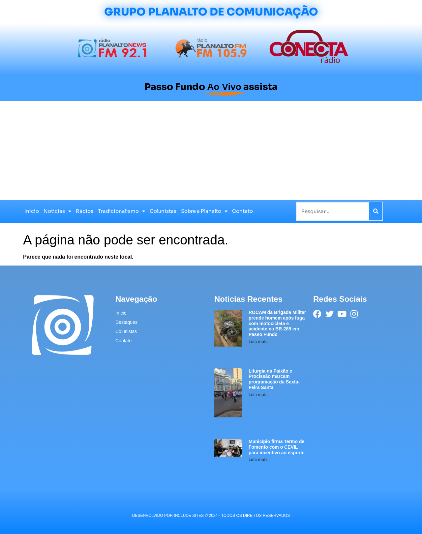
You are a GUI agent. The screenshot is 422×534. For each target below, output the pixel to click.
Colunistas (163, 211)
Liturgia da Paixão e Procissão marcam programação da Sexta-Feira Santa (274, 379)
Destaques (126, 322)
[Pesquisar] (375, 211)
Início (31, 211)
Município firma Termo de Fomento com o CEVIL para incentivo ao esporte (277, 447)
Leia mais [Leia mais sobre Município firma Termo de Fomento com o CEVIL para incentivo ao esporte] (258, 459)
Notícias (57, 211)
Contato (242, 211)
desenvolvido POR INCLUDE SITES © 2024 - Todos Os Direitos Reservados (211, 515)
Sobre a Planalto (204, 211)
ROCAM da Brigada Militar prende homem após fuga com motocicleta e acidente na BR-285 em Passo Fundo (277, 323)
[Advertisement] (211, 150)
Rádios (84, 211)
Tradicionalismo (121, 211)
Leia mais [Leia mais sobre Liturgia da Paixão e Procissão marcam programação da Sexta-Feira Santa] (258, 394)
